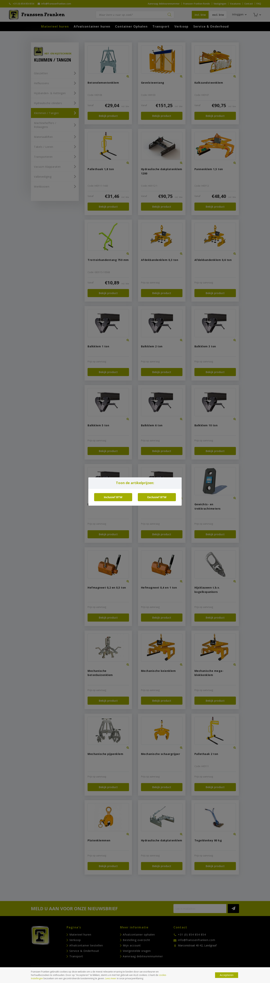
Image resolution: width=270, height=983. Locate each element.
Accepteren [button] (226, 975)
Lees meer (110, 978)
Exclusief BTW (156, 497)
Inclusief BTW (113, 497)
